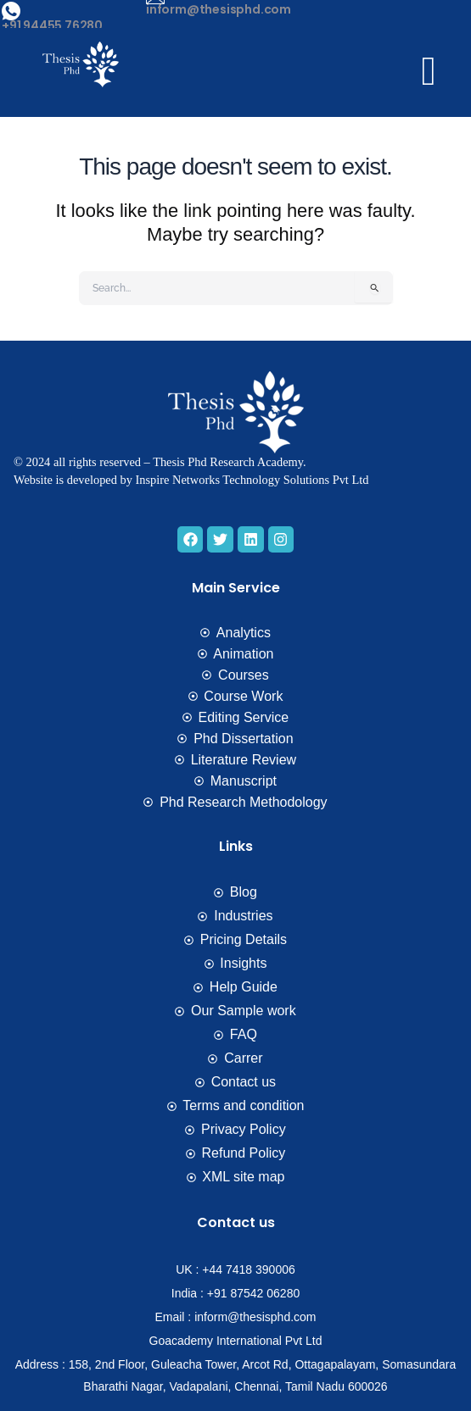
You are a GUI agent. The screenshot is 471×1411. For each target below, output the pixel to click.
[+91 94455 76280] (11, 11)
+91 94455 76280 (52, 25)
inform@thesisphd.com (218, 9)
